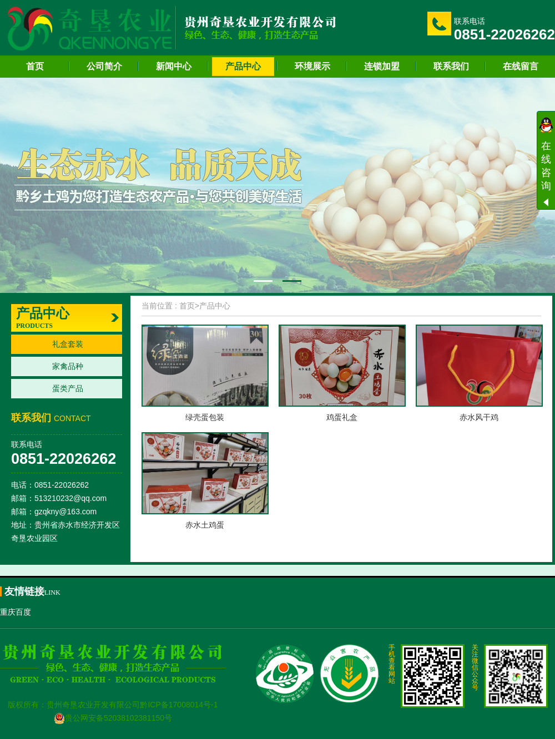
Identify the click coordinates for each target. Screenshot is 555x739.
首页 (35, 66)
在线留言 (520, 66)
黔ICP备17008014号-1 (179, 704)
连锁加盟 (382, 66)
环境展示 (312, 66)
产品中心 (243, 66)
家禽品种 (67, 366)
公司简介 (104, 66)
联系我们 (451, 66)
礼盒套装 (67, 344)
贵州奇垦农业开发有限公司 (93, 704)
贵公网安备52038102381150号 (113, 717)
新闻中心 (173, 66)
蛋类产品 (67, 388)
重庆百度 (15, 612)
